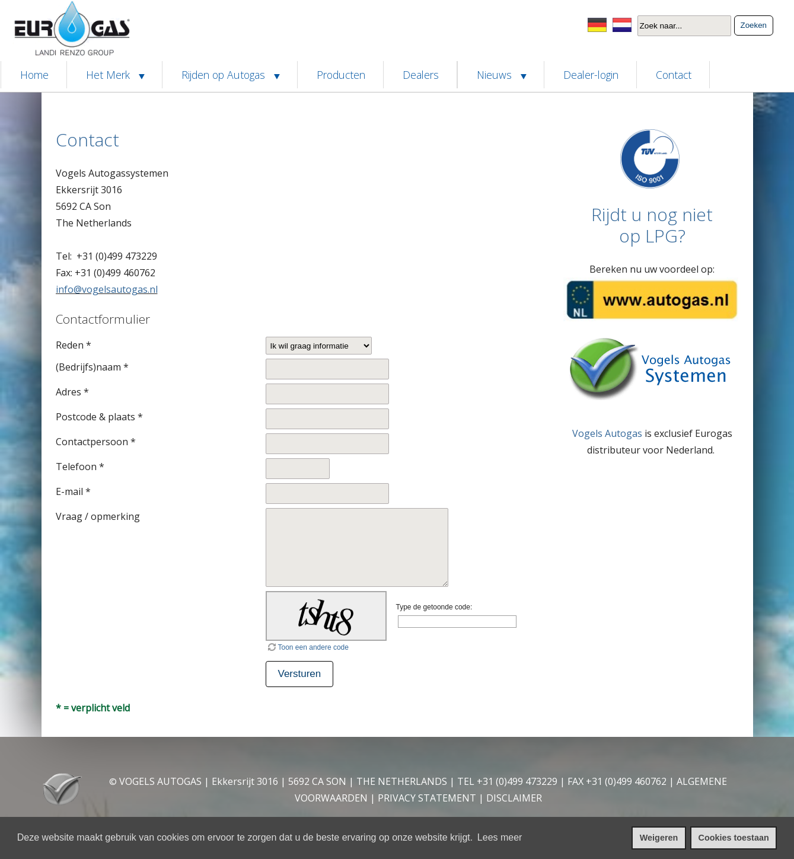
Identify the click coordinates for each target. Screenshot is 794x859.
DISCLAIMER (514, 797)
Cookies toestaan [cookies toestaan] (734, 837)
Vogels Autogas (607, 433)
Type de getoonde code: (434, 607)
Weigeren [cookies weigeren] (659, 837)
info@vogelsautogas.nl (107, 289)
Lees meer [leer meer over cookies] (499, 837)
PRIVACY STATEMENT (427, 797)
